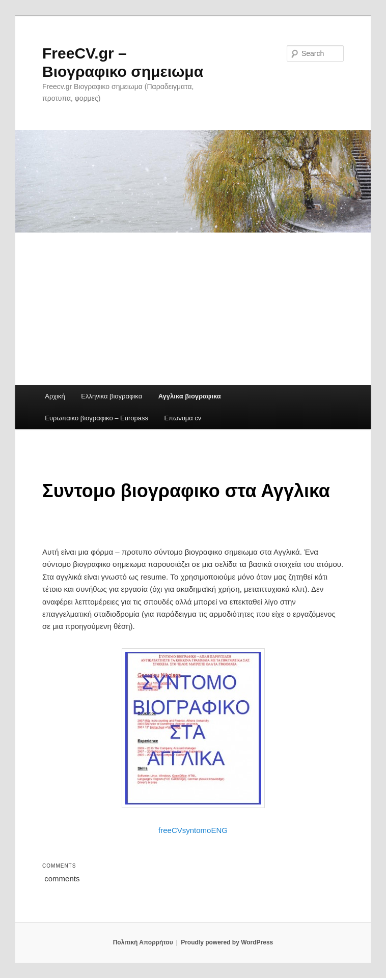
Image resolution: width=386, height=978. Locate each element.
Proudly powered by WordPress (227, 942)
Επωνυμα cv (183, 418)
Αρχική (55, 396)
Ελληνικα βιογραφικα (111, 396)
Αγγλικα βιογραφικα (189, 396)
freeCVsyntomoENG (193, 830)
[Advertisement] (193, 309)
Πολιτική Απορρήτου (143, 942)
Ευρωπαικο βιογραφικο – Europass (96, 418)
